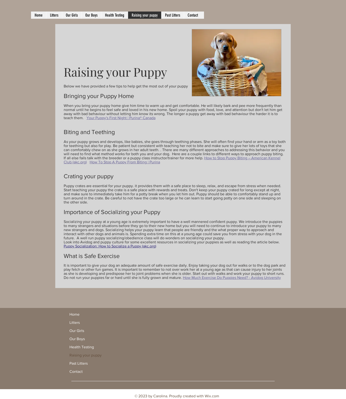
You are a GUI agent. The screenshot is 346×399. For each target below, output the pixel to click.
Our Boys (77, 339)
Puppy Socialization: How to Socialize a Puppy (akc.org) (110, 246)
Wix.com (212, 396)
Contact (76, 371)
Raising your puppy (85, 355)
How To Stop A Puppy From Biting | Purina (125, 162)
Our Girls (76, 331)
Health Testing (81, 347)
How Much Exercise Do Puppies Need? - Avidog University (232, 278)
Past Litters (78, 363)
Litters (74, 322)
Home (74, 314)
